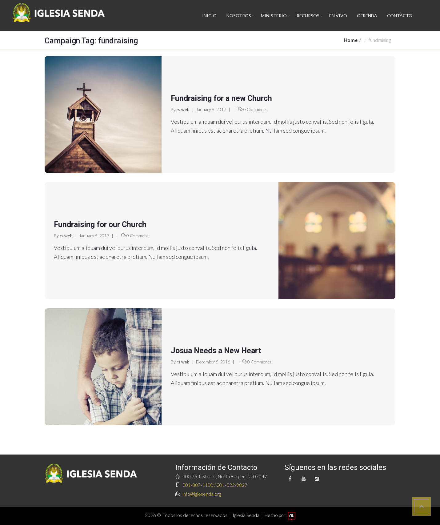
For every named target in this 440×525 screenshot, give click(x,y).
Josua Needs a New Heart (216, 350)
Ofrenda (367, 15)
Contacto (399, 15)
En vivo (338, 15)
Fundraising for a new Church (221, 98)
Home (351, 40)
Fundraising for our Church (100, 224)
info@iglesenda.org (201, 494)
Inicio (209, 15)
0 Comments (255, 109)
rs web (183, 109)
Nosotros (238, 15)
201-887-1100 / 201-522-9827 (214, 485)
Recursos (308, 15)
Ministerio (274, 15)
